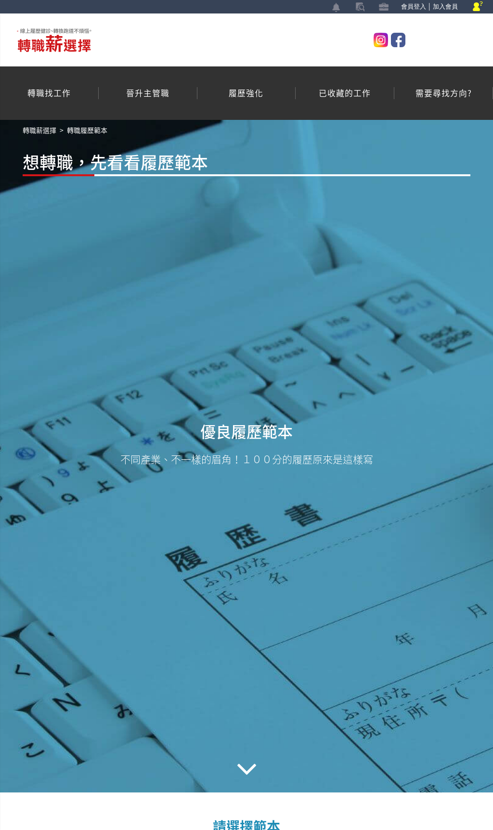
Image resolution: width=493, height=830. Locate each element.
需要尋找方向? (443, 93)
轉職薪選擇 (39, 130)
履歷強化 (246, 93)
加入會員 (445, 6)
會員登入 (413, 6)
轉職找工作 (49, 93)
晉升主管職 (147, 93)
